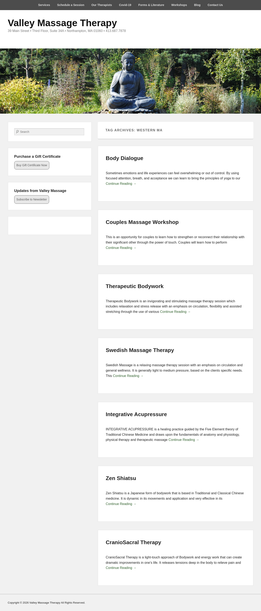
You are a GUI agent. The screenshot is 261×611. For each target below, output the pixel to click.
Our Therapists (101, 5)
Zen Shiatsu (121, 478)
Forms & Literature (151, 5)
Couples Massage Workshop (142, 222)
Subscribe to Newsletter (32, 199)
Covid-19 (125, 5)
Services (44, 5)
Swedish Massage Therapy (140, 350)
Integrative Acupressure (136, 414)
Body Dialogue (124, 158)
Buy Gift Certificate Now (32, 165)
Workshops (179, 5)
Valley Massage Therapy (62, 23)
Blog (197, 5)
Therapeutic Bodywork (135, 286)
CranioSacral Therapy (133, 542)
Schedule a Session (70, 5)
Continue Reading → (121, 183)
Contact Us (215, 5)
